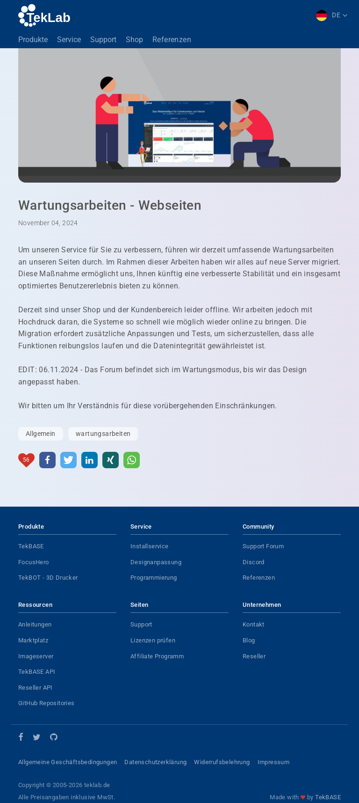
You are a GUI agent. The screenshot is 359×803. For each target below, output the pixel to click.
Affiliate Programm (157, 656)
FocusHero (33, 562)
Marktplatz (33, 640)
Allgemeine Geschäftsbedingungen (67, 762)
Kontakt (254, 624)
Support (103, 39)
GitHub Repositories (46, 703)
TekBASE (31, 546)
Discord (254, 562)
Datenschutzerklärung (155, 762)
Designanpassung (155, 562)
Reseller (254, 656)
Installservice (149, 546)
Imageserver (35, 656)
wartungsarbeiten (103, 433)
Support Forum (263, 546)
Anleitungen (34, 624)
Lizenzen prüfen (152, 640)
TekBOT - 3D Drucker (48, 577)
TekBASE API (36, 671)
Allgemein (41, 433)
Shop (134, 39)
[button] (47, 460)
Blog (249, 640)
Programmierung (153, 577)
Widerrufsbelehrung (222, 762)
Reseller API (35, 687)
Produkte (33, 39)
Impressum (274, 762)
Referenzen (171, 39)
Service (69, 39)
